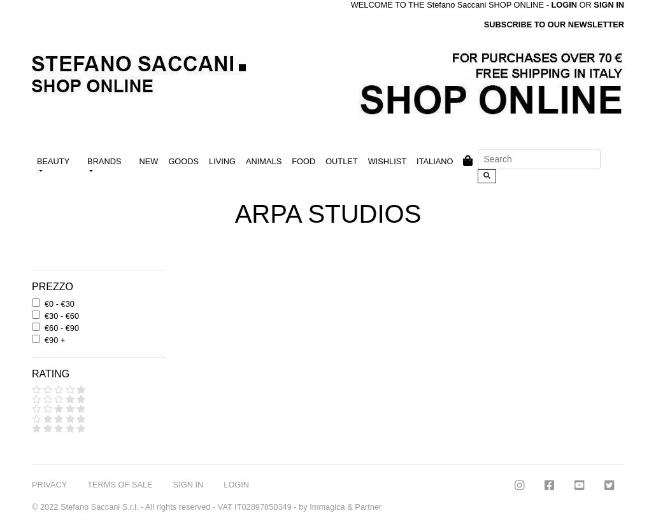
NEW (149, 161)
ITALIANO (435, 161)
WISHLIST (387, 161)
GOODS (183, 161)
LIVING (222, 161)
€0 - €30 (60, 304)
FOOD (303, 161)
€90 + (55, 340)
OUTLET (341, 161)
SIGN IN (609, 5)
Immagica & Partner (345, 507)
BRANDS (104, 161)
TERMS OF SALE (119, 484)
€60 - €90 (62, 328)
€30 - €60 (62, 316)
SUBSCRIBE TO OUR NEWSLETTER (554, 24)
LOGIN (236, 484)
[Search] (539, 159)
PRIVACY (49, 484)
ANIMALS (264, 161)
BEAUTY (53, 161)
